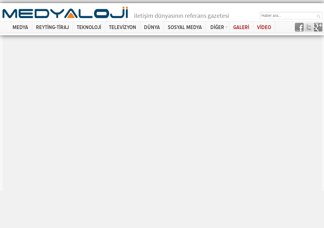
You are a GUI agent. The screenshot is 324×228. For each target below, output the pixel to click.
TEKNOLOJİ (89, 27)
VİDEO (264, 27)
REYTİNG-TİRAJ (52, 27)
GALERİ (241, 27)
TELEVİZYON (122, 27)
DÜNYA (152, 27)
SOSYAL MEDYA (185, 27)
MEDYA (20, 27)
